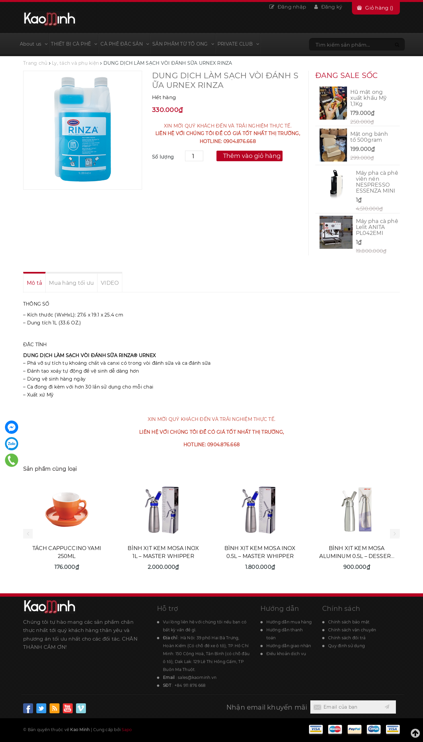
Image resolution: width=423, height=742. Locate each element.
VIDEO (110, 283)
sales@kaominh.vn (197, 677)
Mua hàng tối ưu (71, 283)
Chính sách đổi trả (347, 637)
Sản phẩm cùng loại (50, 469)
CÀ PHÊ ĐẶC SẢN (124, 44)
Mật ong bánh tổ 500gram (369, 137)
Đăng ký (328, 7)
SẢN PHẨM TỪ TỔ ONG (183, 44)
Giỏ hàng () (379, 8)
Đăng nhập (287, 7)
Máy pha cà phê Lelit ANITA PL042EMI (377, 227)
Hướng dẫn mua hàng (289, 621)
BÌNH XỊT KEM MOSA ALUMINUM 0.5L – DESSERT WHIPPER (356, 556)
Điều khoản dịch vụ (286, 653)
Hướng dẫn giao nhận (288, 645)
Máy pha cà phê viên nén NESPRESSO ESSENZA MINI (377, 182)
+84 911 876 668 (190, 685)
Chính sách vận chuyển (352, 629)
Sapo (127, 729)
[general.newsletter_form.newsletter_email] (345, 707)
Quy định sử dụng (346, 645)
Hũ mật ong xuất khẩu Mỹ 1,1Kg (368, 98)
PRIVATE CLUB (238, 44)
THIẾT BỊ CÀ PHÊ (74, 44)
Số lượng (163, 157)
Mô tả (34, 283)
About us (34, 44)
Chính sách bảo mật (349, 621)
